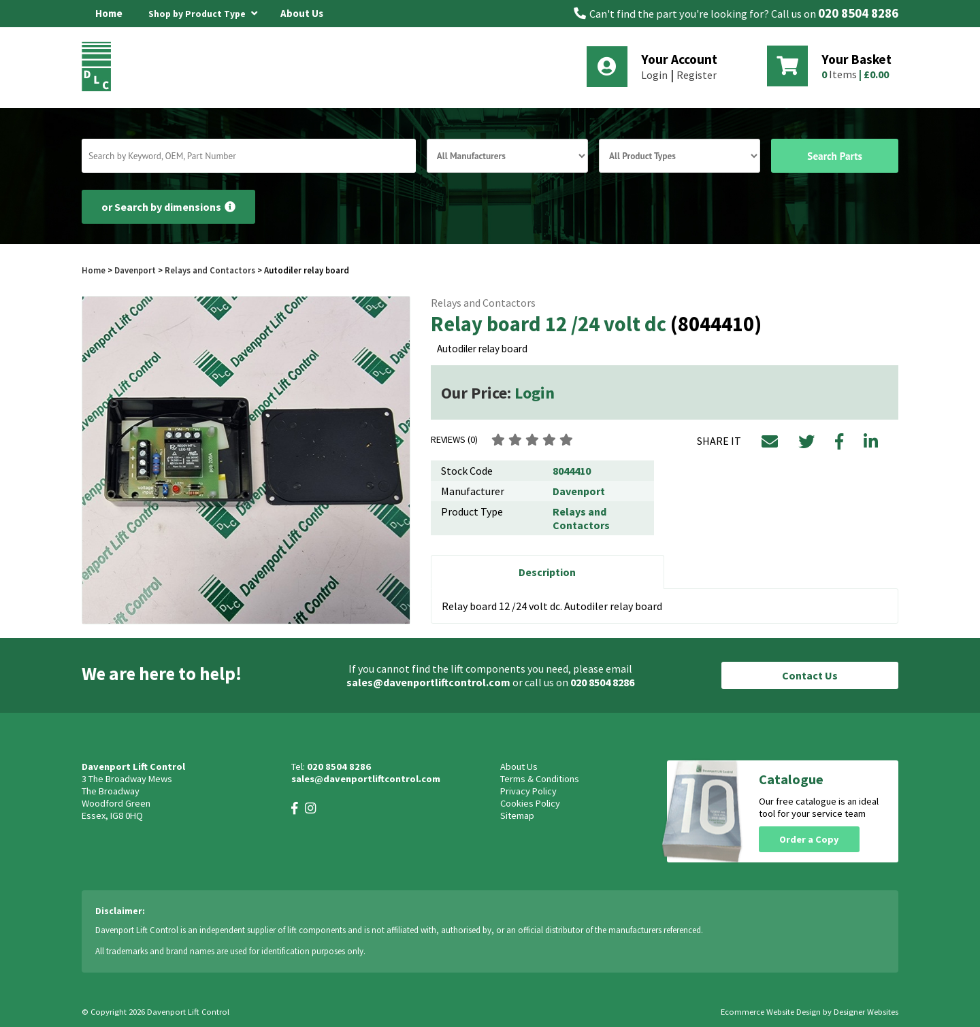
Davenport (135, 270)
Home (108, 13)
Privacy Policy (528, 791)
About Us (301, 13)
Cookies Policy (530, 803)
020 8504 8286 (858, 13)
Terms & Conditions (539, 779)
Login (654, 75)
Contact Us (810, 675)
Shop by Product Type (202, 11)
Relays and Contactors (210, 270)
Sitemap (517, 815)
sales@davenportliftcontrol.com (428, 682)
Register (696, 75)
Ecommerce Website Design (771, 1012)
